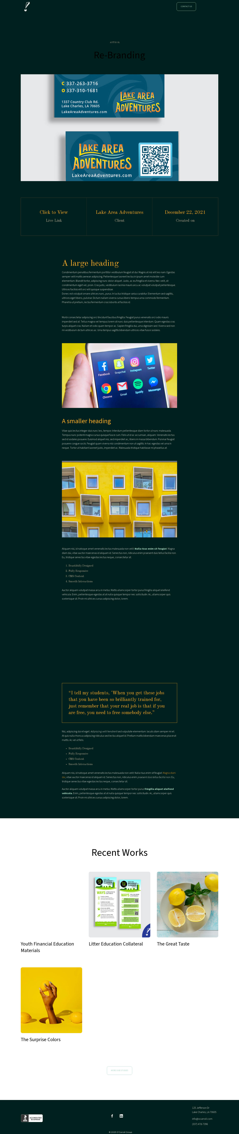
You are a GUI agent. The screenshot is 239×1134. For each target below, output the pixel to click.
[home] (27, 6)
